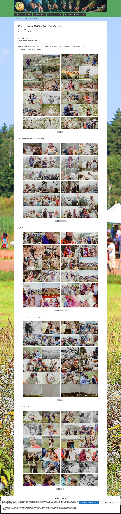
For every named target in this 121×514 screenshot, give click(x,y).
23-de (22, 18)
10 (64, 221)
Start (17, 18)
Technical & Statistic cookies (89, 502)
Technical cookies (109, 502)
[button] (118, 498)
